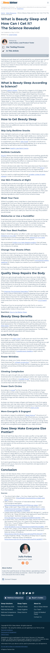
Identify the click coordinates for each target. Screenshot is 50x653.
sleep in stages (12, 90)
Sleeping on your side (8, 236)
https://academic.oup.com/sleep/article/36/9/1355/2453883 (24, 527)
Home (3, 13)
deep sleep (5, 326)
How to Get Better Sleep (18, 312)
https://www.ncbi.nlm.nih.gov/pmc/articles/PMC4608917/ (23, 539)
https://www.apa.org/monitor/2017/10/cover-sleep (21, 505)
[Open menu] (48, 3)
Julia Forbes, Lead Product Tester (21, 43)
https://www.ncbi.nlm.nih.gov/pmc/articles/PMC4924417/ (23, 534)
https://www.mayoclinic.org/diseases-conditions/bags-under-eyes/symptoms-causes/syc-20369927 (24, 509)
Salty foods (24, 141)
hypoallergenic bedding (24, 351)
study (13, 390)
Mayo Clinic (17, 338)
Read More (20, 8)
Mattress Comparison (14, 598)
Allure (42, 168)
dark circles (35, 408)
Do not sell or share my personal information (14, 646)
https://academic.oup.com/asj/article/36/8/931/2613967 (22, 518)
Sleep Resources (11, 13)
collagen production (22, 362)
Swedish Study (24, 379)
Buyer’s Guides (36, 598)
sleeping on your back (37, 237)
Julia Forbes (13, 35)
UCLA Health (42, 300)
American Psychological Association (16, 291)
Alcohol (3, 155)
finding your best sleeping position (24, 242)
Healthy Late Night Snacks (19, 148)
